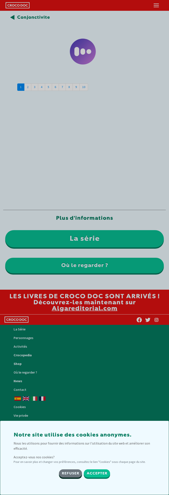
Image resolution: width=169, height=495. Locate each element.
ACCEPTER (97, 473)
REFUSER (70, 473)
